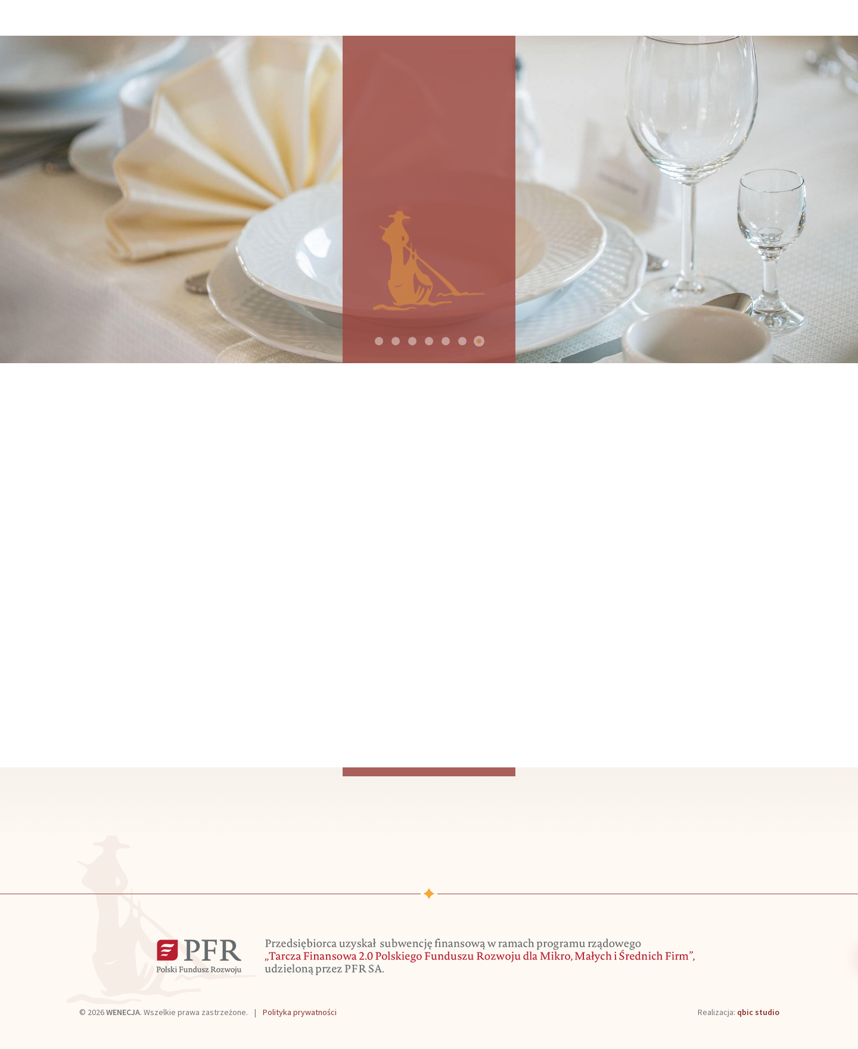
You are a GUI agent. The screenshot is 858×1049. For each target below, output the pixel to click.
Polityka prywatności (300, 1012)
